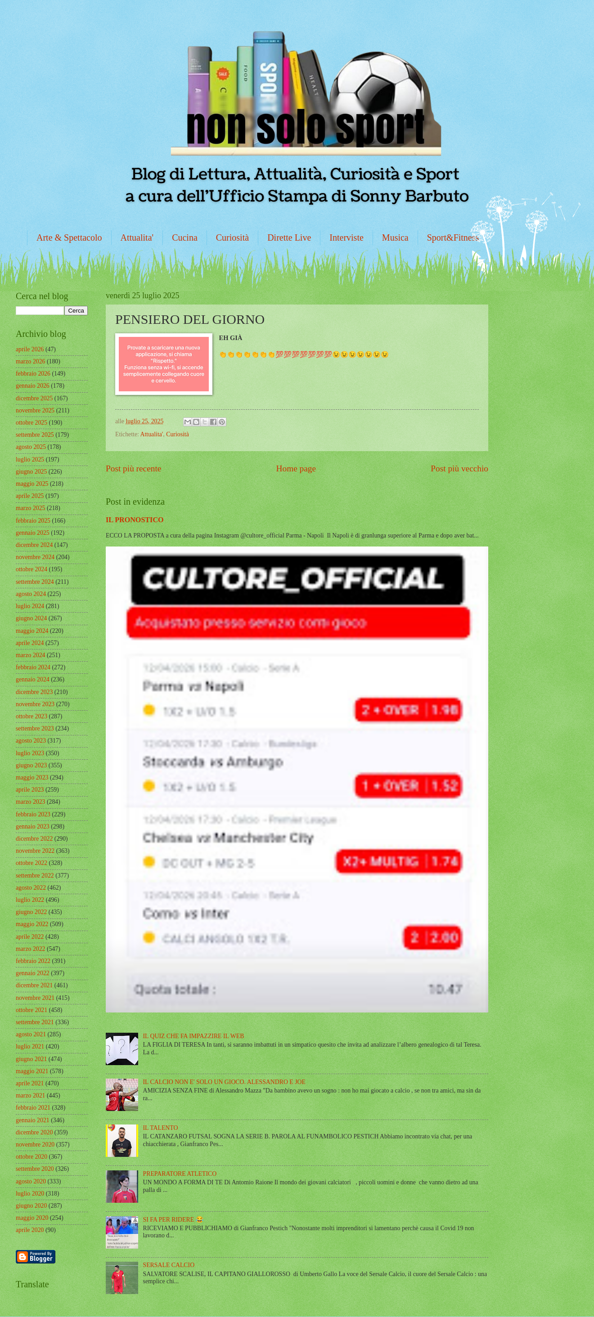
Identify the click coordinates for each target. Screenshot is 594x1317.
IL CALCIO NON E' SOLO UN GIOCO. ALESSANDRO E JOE (224, 1082)
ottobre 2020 (31, 1156)
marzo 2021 (30, 1095)
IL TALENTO (160, 1127)
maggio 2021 (32, 1071)
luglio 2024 (30, 606)
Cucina (185, 237)
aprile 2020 (30, 1230)
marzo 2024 (30, 655)
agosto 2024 (31, 594)
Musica (395, 237)
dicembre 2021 (34, 985)
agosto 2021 (31, 1034)
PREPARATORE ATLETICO (180, 1173)
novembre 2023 (35, 704)
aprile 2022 (30, 936)
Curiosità (232, 237)
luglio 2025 (30, 459)
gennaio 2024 (33, 679)
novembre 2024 (35, 557)
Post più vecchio (459, 468)
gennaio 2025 (33, 532)
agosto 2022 (31, 887)
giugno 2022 (31, 912)
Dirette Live (289, 237)
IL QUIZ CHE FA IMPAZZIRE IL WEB (193, 1036)
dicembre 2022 (34, 838)
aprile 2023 (30, 789)
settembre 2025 (35, 434)
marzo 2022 (30, 948)
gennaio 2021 (33, 1120)
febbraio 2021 (33, 1107)
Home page (296, 468)
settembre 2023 (35, 728)
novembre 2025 (35, 410)
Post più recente (133, 468)
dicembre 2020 (34, 1132)
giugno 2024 (31, 618)
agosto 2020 (31, 1181)
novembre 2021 (35, 997)
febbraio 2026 (33, 373)
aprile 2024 (30, 643)
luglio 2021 (30, 1046)
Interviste (346, 237)
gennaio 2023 (33, 826)
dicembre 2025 (34, 398)
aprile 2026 (30, 349)
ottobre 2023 (31, 716)
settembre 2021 (35, 1022)
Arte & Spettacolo (69, 237)
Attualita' (137, 237)
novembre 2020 (35, 1144)
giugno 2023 (31, 765)
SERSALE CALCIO (169, 1265)
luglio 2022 (30, 899)
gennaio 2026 (33, 385)
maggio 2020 (32, 1217)
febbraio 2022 (33, 961)
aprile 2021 (30, 1083)
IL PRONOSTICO (135, 520)
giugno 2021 (31, 1059)
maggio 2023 (32, 777)
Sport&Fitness (453, 237)
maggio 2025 (32, 483)
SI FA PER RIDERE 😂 (173, 1219)
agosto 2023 (31, 740)
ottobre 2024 (31, 569)
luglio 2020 (30, 1193)
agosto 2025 (31, 446)
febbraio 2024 (33, 667)
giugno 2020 (31, 1205)
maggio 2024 (32, 630)
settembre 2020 (35, 1168)
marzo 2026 (30, 361)
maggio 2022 (32, 924)
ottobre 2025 (31, 422)
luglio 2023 (30, 753)
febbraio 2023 (33, 814)
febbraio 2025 (33, 520)
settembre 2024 (35, 581)
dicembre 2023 (34, 692)
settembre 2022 (35, 875)
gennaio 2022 (33, 973)
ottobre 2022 (31, 863)
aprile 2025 (30, 496)
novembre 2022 (35, 850)
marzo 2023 (30, 801)
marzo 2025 (30, 508)
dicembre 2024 (34, 545)
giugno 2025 (31, 471)
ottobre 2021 (31, 1010)
